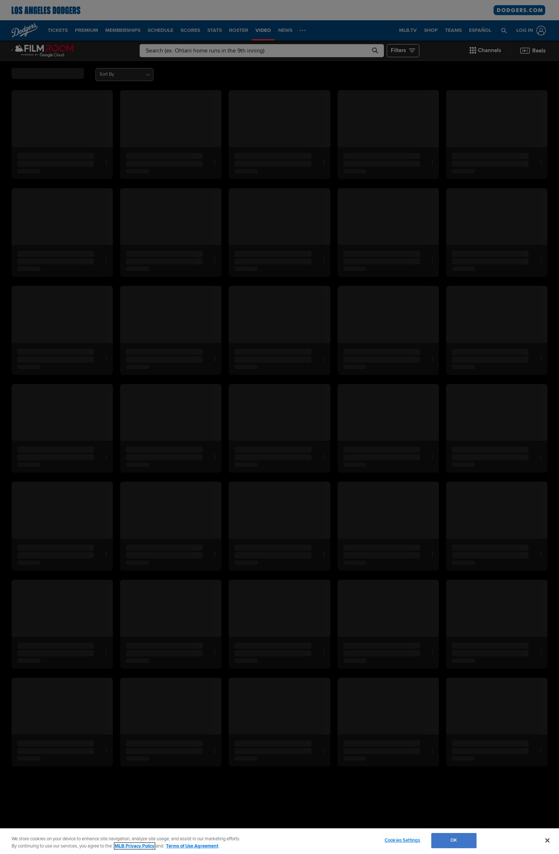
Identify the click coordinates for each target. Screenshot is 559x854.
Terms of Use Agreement (192, 846)
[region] (279, 841)
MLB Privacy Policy (134, 846)
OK (453, 840)
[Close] (547, 840)
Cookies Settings (402, 840)
